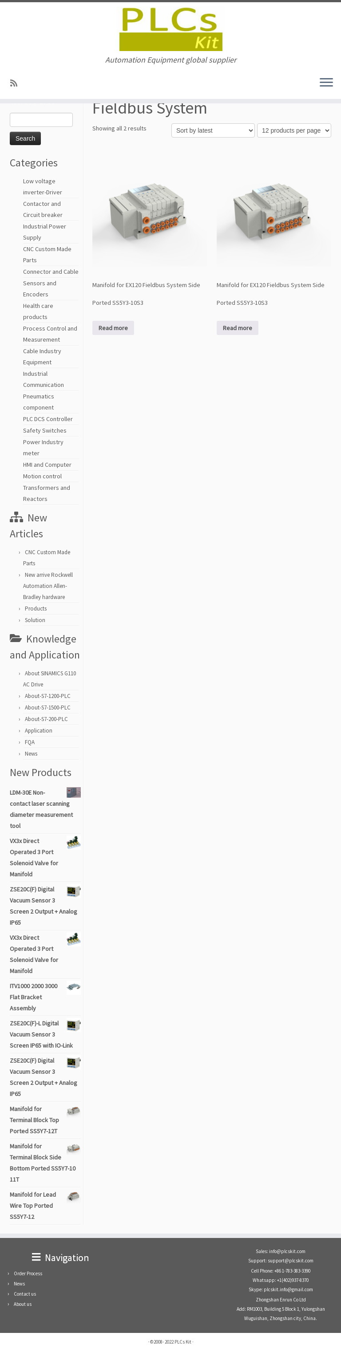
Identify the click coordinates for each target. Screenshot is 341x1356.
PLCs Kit (182, 1342)
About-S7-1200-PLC (48, 696)
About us (23, 1304)
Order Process (28, 1273)
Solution (35, 620)
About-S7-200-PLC (46, 719)
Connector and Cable (51, 272)
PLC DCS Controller (48, 419)
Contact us (25, 1294)
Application (38, 730)
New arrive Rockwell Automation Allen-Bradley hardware (48, 586)
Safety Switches (45, 430)
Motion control (42, 476)
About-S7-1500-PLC (48, 707)
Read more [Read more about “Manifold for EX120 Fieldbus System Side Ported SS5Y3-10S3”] (113, 328)
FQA (30, 742)
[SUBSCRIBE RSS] (16, 83)
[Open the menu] (326, 83)
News (31, 753)
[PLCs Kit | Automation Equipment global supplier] (170, 29)
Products (36, 608)
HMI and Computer (47, 465)
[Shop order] (213, 130)
